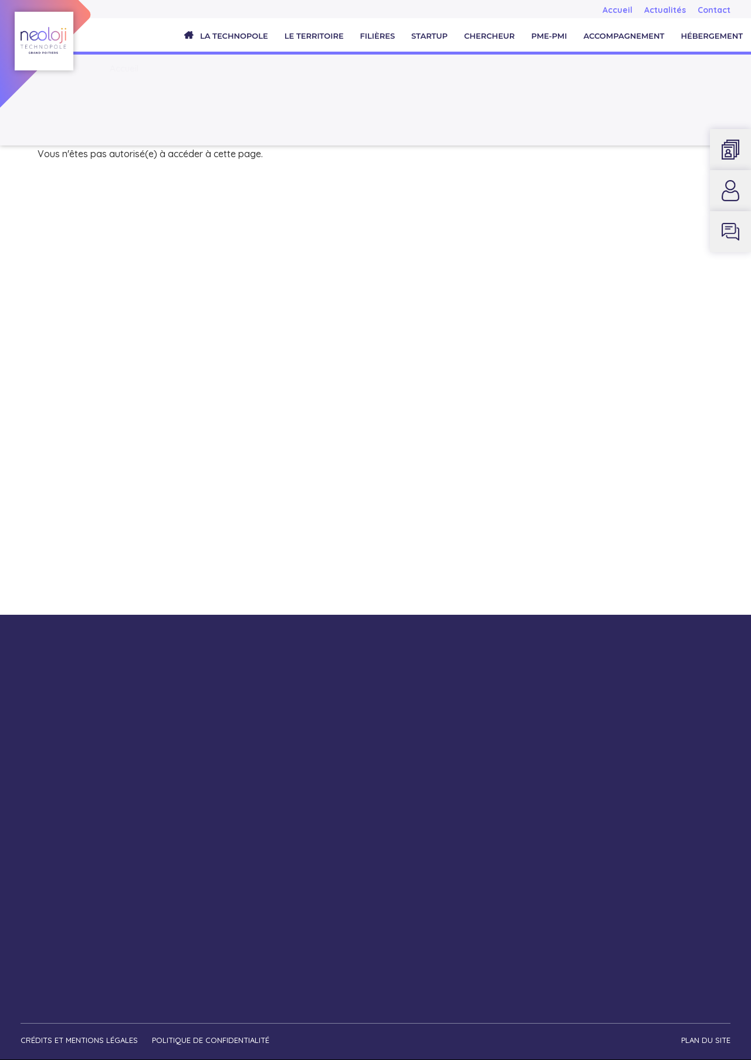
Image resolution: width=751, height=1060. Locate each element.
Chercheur (489, 35)
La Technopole (234, 35)
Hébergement (712, 35)
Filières (377, 35)
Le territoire (314, 35)
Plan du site (705, 1040)
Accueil (617, 10)
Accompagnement (623, 35)
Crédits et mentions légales (79, 1040)
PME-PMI (549, 35)
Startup (429, 35)
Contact (714, 10)
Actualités (665, 10)
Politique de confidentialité (210, 1040)
